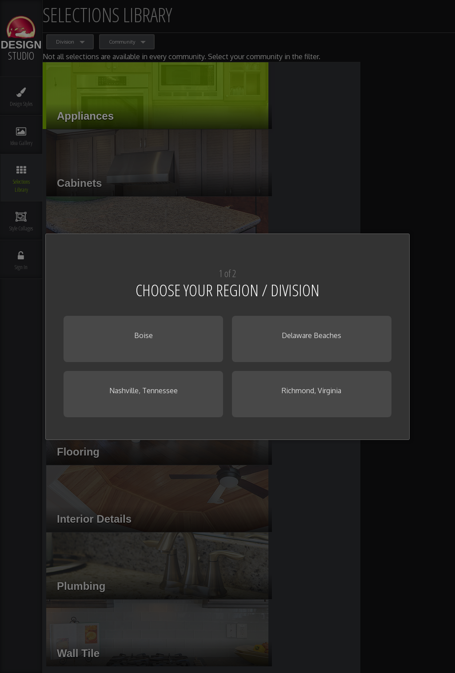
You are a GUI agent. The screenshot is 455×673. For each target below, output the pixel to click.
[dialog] (227, 337)
